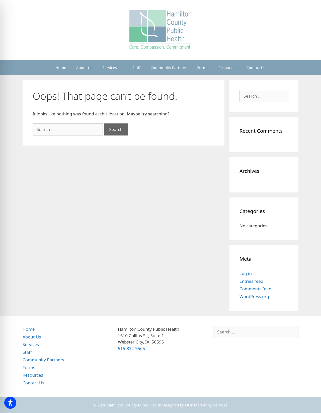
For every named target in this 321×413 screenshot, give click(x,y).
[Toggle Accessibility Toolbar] (10, 402)
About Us (84, 67)
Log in (245, 273)
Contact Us (256, 67)
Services (114, 67)
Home (60, 67)
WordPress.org (254, 296)
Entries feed (251, 281)
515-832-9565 (131, 348)
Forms (202, 67)
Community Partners (168, 67)
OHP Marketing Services (206, 404)
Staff (136, 67)
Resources (227, 67)
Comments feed (255, 289)
